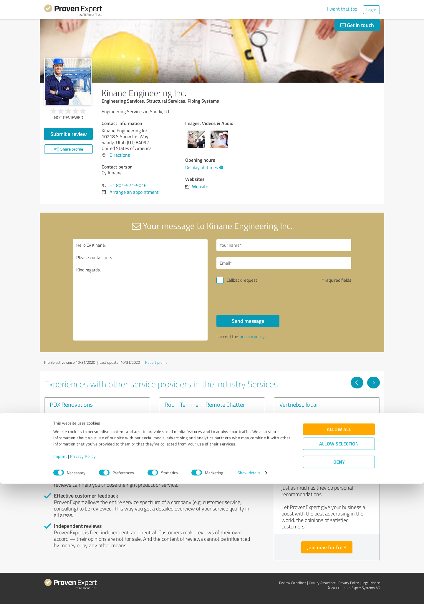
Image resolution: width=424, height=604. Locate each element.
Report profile (156, 362)
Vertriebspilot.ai (298, 404)
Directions (120, 155)
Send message (248, 321)
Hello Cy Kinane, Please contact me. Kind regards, (140, 290)
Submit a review (68, 134)
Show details (249, 593)
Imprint (60, 576)
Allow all (339, 549)
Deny (339, 582)
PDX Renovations (71, 404)
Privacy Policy (83, 576)
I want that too (342, 9)
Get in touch (357, 25)
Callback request (241, 280)
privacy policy (252, 336)
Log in (371, 9)
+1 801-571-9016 (128, 185)
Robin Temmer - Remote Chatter (205, 404)
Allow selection (339, 563)
